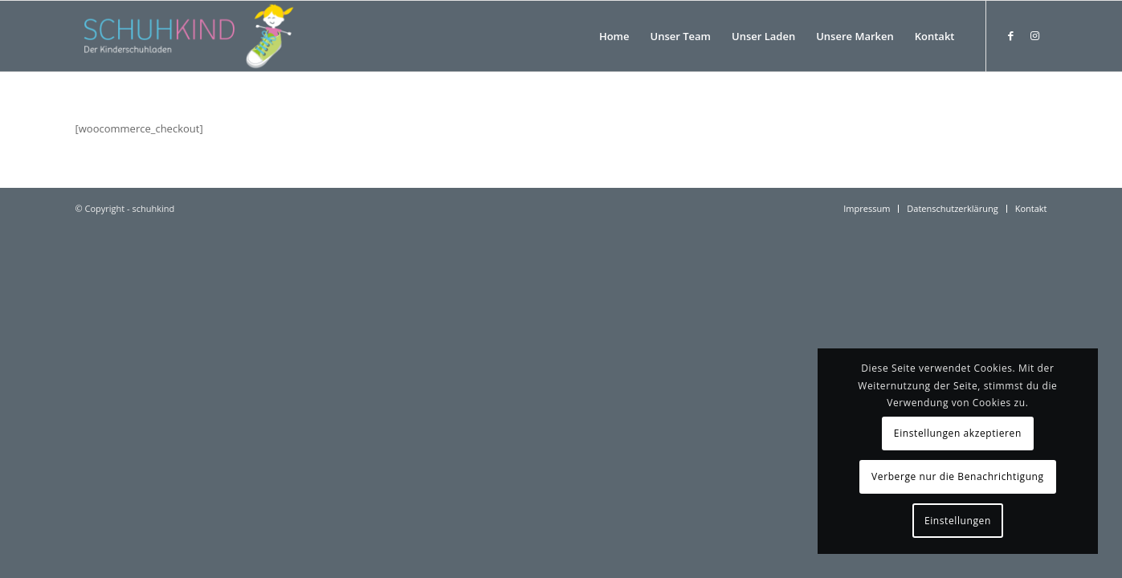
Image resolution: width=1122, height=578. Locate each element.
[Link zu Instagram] (1035, 35)
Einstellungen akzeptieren (958, 433)
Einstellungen (957, 520)
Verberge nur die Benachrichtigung (957, 476)
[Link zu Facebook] (1011, 35)
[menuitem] (614, 36)
